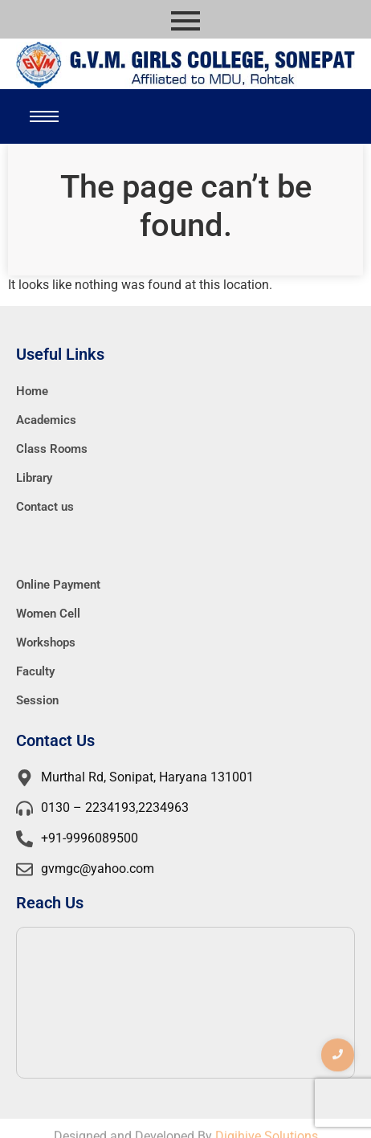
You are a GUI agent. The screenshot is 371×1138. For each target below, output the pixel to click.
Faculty (35, 671)
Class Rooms (52, 449)
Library (34, 478)
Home (32, 391)
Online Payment (58, 584)
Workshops (45, 642)
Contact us (45, 507)
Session (37, 700)
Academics (46, 420)
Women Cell (48, 613)
